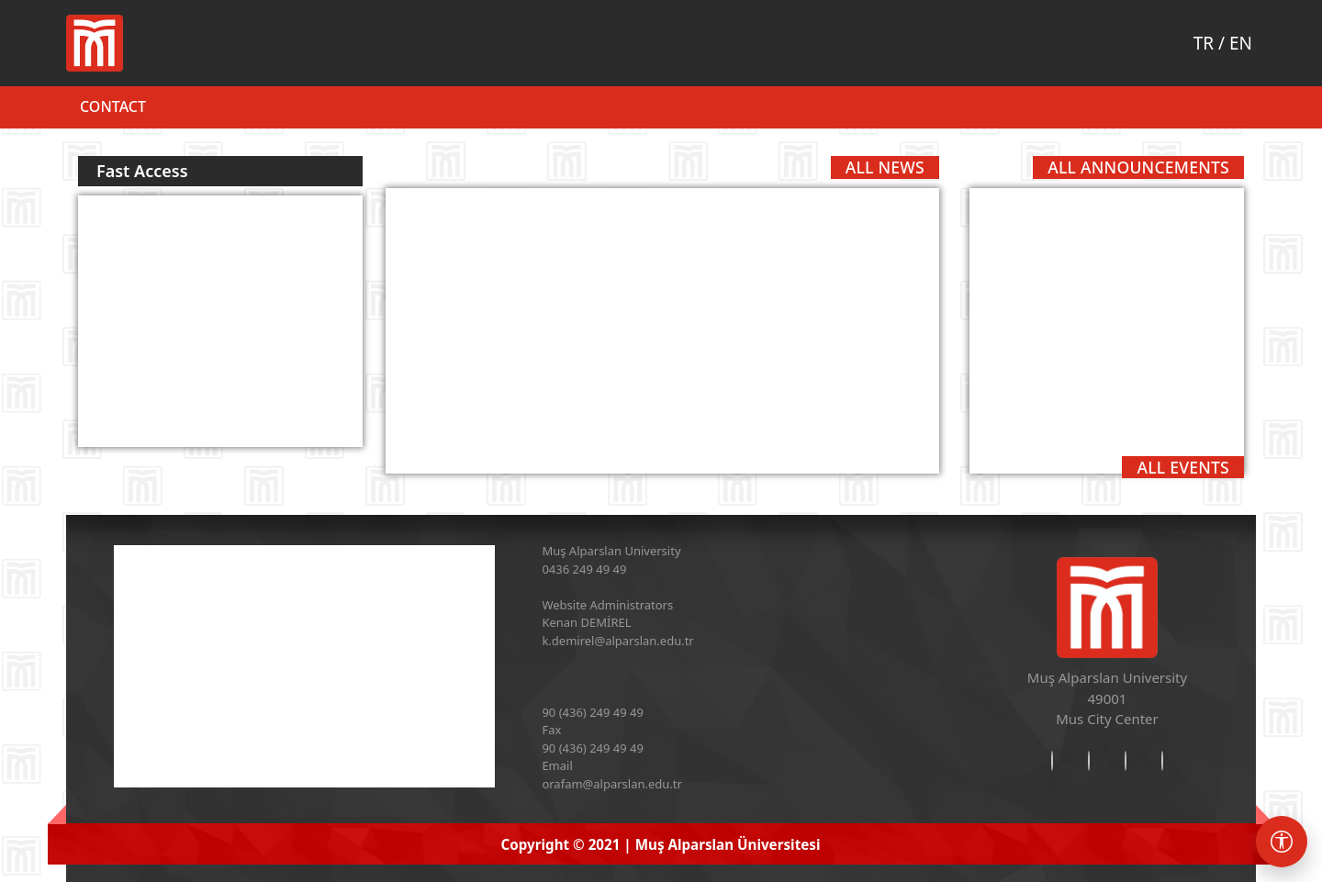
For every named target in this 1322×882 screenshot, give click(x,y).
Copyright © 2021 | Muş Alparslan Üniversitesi (661, 844)
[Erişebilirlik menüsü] (1281, 841)
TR (1203, 43)
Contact (113, 106)
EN (1240, 43)
